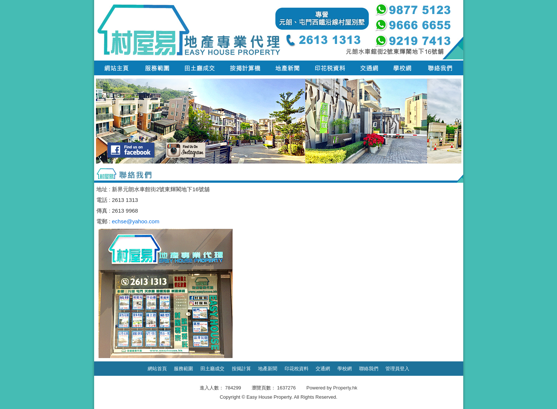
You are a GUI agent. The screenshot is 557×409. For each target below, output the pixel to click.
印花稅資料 (297, 368)
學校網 (344, 368)
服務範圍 (183, 368)
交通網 (323, 368)
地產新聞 (267, 368)
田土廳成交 (212, 368)
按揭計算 (241, 368)
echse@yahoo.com (135, 221)
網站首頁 (157, 368)
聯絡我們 (368, 368)
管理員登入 (397, 368)
